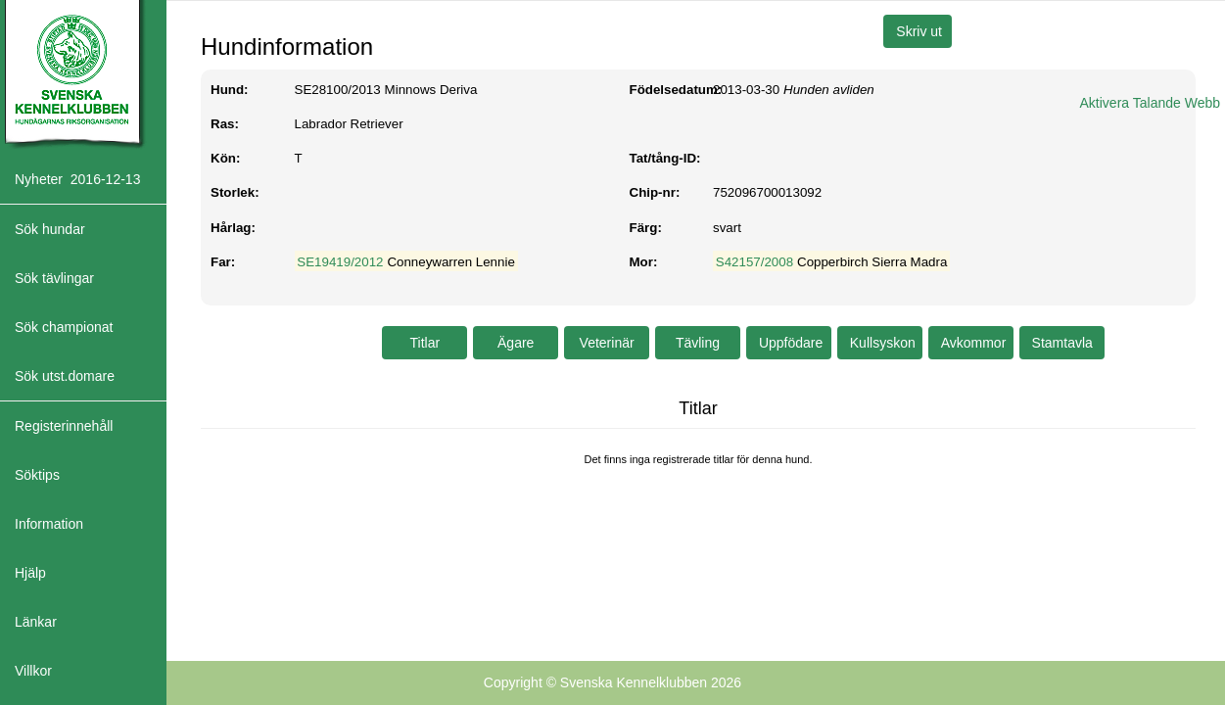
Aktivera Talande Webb (1150, 103)
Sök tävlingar (54, 278)
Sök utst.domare (65, 376)
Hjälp (30, 573)
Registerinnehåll (64, 426)
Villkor (33, 671)
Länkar (36, 622)
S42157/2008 (754, 262)
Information (49, 524)
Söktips (37, 475)
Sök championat (64, 327)
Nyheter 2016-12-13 (77, 179)
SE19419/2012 (340, 262)
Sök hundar (50, 229)
